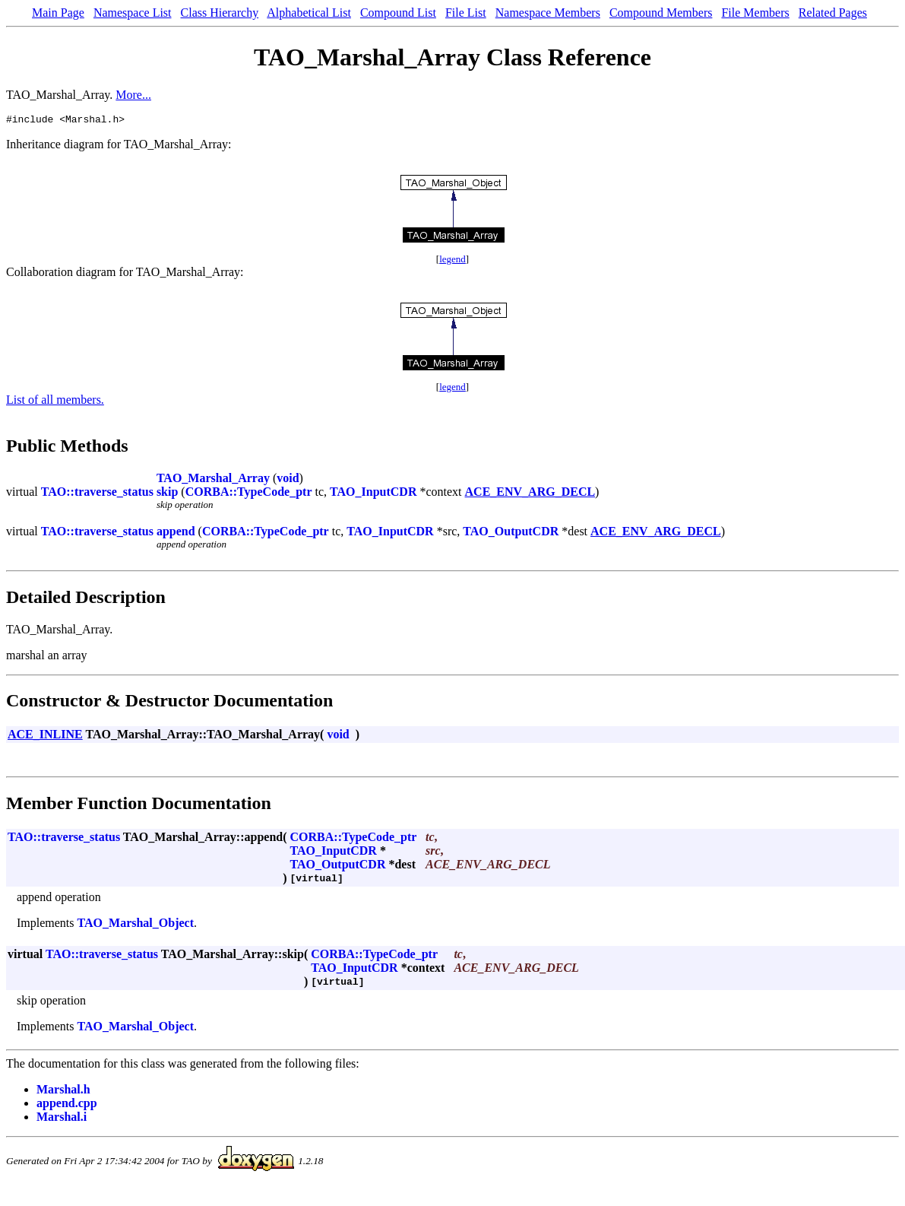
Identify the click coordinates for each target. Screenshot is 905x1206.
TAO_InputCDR (373, 493)
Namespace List (132, 12)
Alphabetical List (309, 12)
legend (452, 261)
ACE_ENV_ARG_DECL (530, 493)
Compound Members (661, 12)
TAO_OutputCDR (511, 533)
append (176, 533)
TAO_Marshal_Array (213, 480)
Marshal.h (63, 1091)
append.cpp (66, 1105)
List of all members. (55, 401)
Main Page (58, 12)
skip (167, 493)
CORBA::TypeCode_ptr (248, 493)
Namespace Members (547, 12)
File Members (755, 12)
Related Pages (833, 12)
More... (133, 94)
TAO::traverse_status (97, 493)
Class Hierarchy (220, 12)
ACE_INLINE (45, 736)
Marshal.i (61, 1118)
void (288, 480)
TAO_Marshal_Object (136, 925)
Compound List (398, 12)
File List (465, 12)
